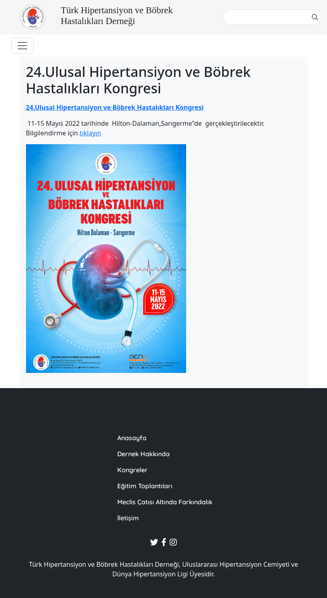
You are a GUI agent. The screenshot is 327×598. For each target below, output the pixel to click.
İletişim (128, 518)
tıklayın (90, 133)
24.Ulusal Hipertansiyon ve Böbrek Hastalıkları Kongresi (115, 107)
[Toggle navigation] (22, 46)
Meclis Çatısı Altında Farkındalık (165, 502)
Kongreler (132, 470)
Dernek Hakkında (143, 454)
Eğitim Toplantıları (145, 486)
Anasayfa (131, 438)
